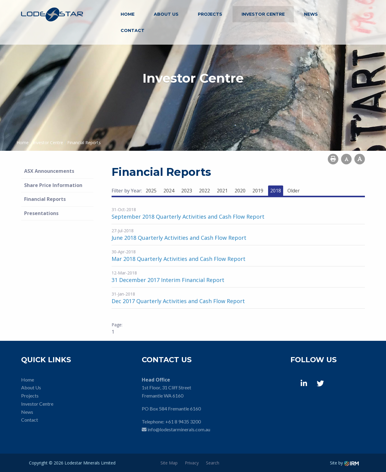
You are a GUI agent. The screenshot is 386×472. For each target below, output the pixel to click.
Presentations (41, 213)
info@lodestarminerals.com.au (178, 429)
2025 (151, 190)
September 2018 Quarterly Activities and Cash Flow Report (188, 216)
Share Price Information (53, 185)
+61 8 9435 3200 (183, 421)
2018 (275, 190)
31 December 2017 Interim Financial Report (168, 280)
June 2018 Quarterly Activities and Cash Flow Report (179, 237)
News (311, 14)
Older (293, 190)
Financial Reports (45, 199)
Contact (132, 30)
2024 (168, 190)
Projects (210, 14)
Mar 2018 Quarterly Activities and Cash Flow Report (178, 258)
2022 (204, 190)
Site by (344, 463)
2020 (240, 190)
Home (127, 14)
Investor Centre (263, 14)
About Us (166, 14)
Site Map (169, 463)
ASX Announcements (49, 171)
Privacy (192, 463)
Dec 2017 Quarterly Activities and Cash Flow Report (178, 301)
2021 (222, 190)
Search (212, 463)
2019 (257, 190)
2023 (186, 190)
